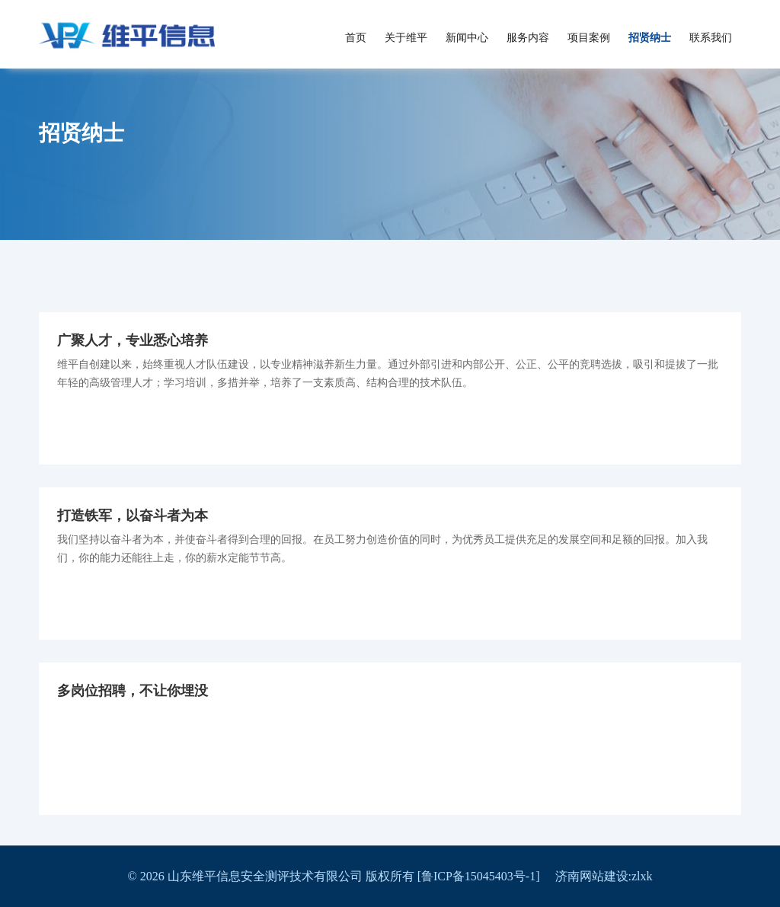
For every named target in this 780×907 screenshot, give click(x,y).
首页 (355, 37)
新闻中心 (467, 37)
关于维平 (406, 37)
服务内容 (528, 37)
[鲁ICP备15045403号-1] (486, 876)
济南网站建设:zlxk (604, 876)
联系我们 (710, 37)
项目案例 (588, 37)
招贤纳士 (649, 37)
